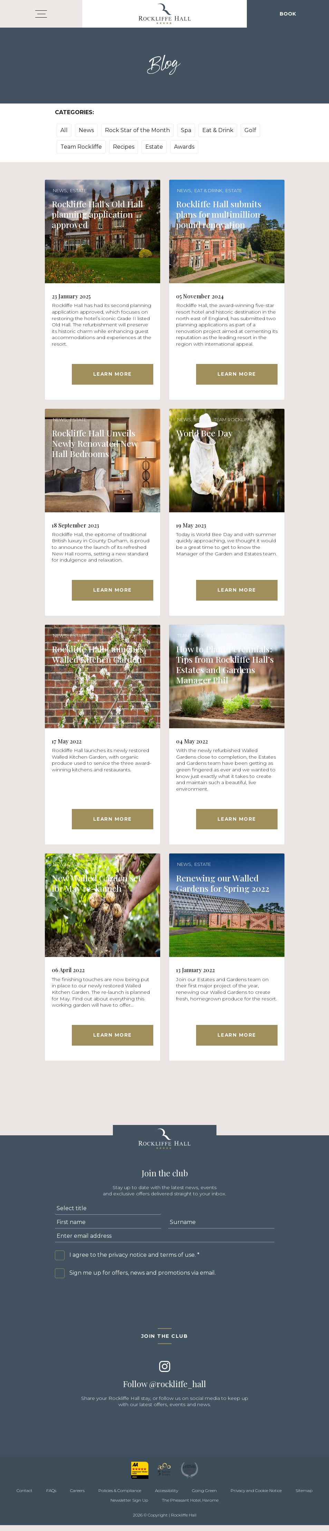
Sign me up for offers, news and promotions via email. (142, 1278)
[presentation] (107, 1304)
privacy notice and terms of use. (152, 1260)
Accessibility (166, 1496)
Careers (77, 1496)
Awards (184, 147)
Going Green (204, 1496)
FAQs (51, 1496)
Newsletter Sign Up (129, 1506)
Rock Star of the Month (137, 130)
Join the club (164, 1342)
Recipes (123, 147)
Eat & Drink (217, 130)
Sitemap (304, 1496)
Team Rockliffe (81, 147)
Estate (154, 147)
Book (288, 14)
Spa (186, 130)
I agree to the (134, 1260)
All (64, 130)
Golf (250, 130)
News (86, 130)
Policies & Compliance (119, 1496)
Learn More (112, 375)
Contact (24, 1496)
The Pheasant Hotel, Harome (190, 1506)
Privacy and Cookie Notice (256, 1496)
